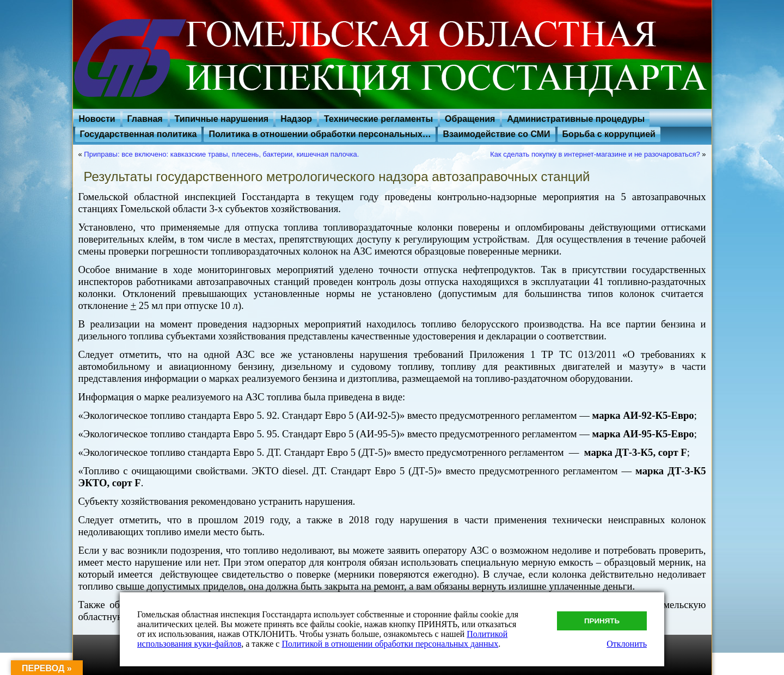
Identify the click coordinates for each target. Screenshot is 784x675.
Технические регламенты (378, 118)
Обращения (470, 118)
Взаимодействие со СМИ (496, 134)
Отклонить (627, 643)
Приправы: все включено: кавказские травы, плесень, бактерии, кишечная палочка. (221, 154)
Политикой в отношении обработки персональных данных (389, 643)
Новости (97, 118)
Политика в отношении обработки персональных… (320, 134)
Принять (602, 621)
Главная (145, 118)
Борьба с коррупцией (609, 134)
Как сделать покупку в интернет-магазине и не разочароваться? (595, 154)
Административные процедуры (576, 118)
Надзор (296, 118)
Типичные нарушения (222, 118)
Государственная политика (138, 134)
